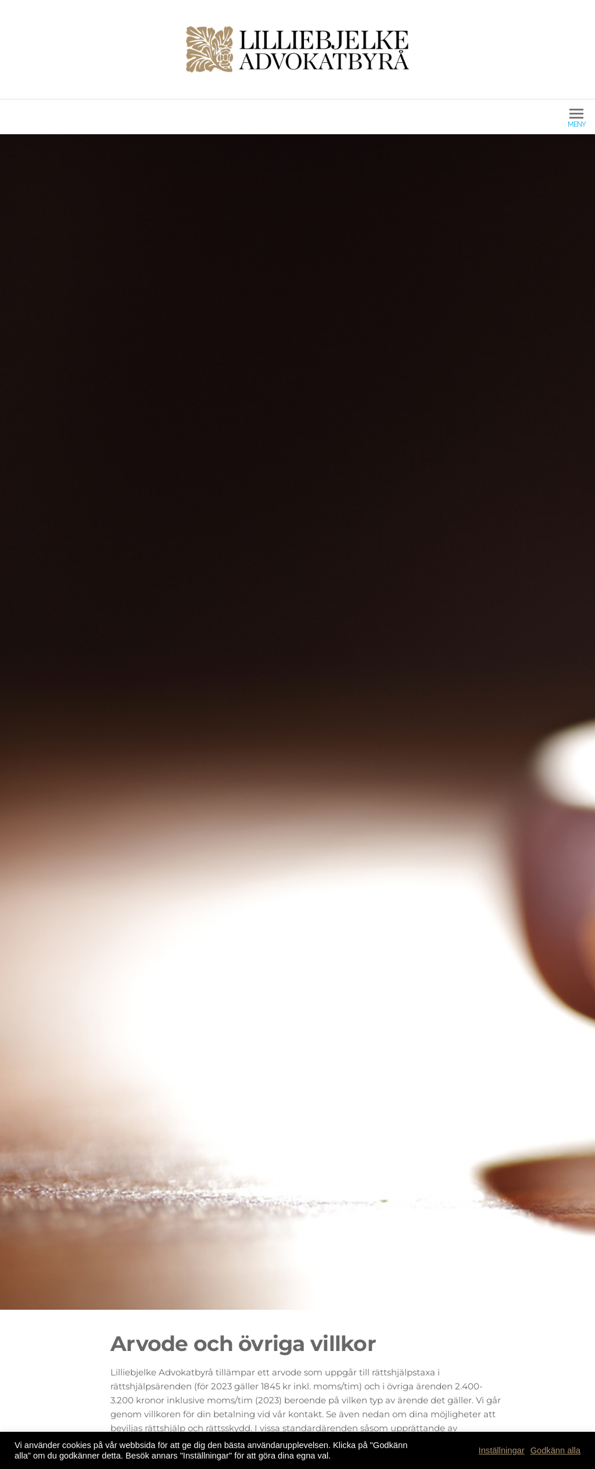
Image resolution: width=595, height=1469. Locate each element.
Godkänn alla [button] (555, 1450)
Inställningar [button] (502, 1450)
